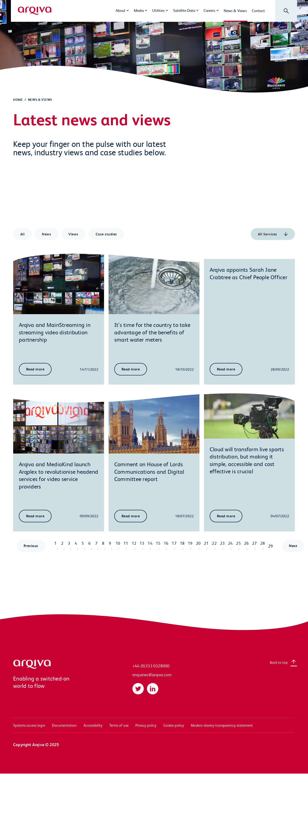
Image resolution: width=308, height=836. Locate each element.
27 (254, 543)
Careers (209, 10)
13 (142, 543)
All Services (268, 234)
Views (73, 234)
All (22, 234)
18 (182, 543)
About (120, 10)
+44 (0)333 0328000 (150, 665)
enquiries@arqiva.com (152, 674)
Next (293, 545)
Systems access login (29, 725)
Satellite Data (184, 10)
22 (214, 543)
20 (198, 543)
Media (139, 10)
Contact (258, 10)
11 (126, 543)
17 (174, 543)
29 (270, 545)
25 (238, 543)
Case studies (106, 234)
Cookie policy (173, 725)
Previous (31, 545)
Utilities (158, 10)
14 (150, 543)
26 (246, 543)
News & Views (235, 10)
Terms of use (119, 725)
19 (190, 543)
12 (134, 543)
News (46, 234)
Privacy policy (145, 725)
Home (18, 99)
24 (230, 543)
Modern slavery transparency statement (222, 725)
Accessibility (93, 725)
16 (166, 543)
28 (262, 543)
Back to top (279, 662)
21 (206, 543)
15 (158, 543)
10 (118, 543)
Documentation (64, 725)
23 (222, 543)
